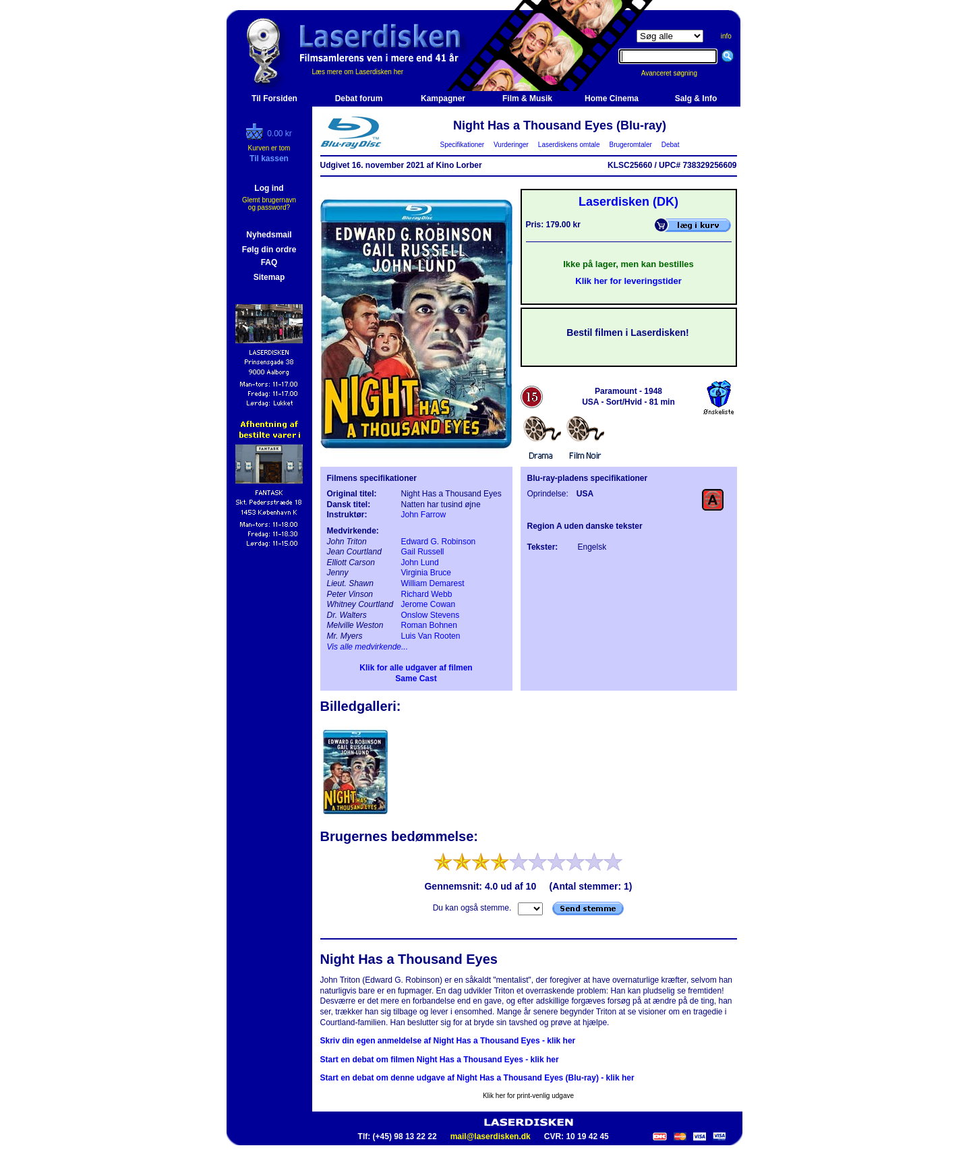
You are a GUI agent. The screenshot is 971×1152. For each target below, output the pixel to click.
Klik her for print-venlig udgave (528, 1095)
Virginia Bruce (426, 572)
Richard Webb (426, 594)
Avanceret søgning (676, 73)
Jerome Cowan (428, 604)
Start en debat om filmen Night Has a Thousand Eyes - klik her (439, 1059)
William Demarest (433, 583)
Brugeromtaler (630, 144)
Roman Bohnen (429, 625)
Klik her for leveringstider (628, 281)
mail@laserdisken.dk (490, 1136)
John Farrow (423, 514)
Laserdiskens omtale (569, 144)
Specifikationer (462, 144)
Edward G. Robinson (438, 541)
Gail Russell (422, 551)
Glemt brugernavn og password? (269, 203)
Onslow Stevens (430, 615)
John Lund (420, 562)
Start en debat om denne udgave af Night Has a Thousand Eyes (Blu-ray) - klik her (477, 1078)
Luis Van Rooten (431, 636)
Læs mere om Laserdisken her (358, 72)
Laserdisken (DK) (628, 201)
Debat (670, 144)
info (726, 36)
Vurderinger (511, 144)
